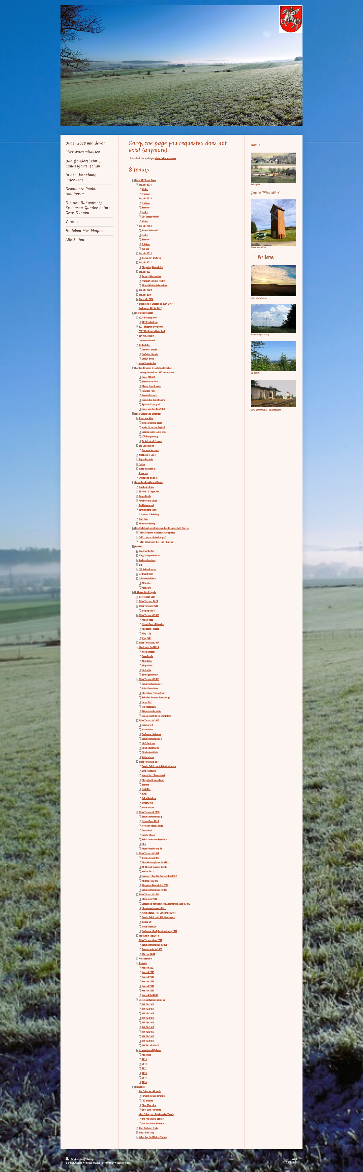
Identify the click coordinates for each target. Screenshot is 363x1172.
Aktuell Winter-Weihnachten (154, 285)
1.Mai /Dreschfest (150, 688)
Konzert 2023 (148, 967)
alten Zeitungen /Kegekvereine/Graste (156, 1114)
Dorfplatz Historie (150, 354)
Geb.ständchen (149, 798)
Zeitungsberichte (150, 674)
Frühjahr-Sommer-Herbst (153, 280)
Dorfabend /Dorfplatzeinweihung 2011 (159, 931)
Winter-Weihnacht (150, 230)
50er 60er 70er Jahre (151, 1109)
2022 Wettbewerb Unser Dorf (152, 331)
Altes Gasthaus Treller (148, 1128)
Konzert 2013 (148, 990)
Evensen (145, 784)
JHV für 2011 (148, 1009)
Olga (144, 844)
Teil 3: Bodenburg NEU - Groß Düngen (156, 542)
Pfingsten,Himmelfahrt (152, 267)
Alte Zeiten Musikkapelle (150, 1091)
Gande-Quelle (145, 496)
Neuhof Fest (147, 619)
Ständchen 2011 (149, 899)
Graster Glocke (148, 835)
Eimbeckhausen (149, 770)
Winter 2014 (147, 802)
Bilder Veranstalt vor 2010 (150, 940)
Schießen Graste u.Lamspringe (156, 697)
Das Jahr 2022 (145, 262)
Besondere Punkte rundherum (149, 482)
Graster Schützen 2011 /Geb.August (158, 917)
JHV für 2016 (148, 1032)
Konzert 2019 (148, 972)
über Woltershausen (144, 312)
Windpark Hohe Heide (152, 422)
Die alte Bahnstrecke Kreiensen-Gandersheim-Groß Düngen (162, 528)
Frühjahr (146, 194)
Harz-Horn (143, 519)
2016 (144, 1073)
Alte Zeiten (140, 1086)
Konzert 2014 (148, 986)
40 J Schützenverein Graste (154, 867)
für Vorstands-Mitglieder (150, 1050)
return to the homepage (165, 158)
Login (294, 1158)
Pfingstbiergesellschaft (149, 555)
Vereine (138, 546)
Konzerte (143, 963)
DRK (140, 564)
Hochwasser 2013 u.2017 (150, 308)
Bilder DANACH (149, 377)
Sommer (145, 207)
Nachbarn (146, 587)
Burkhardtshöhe (146, 487)
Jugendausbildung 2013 (153, 848)
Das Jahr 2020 (145, 290)
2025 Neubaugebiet (148, 317)
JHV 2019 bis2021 (150, 1045)
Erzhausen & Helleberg (149, 514)
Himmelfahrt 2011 (150, 926)
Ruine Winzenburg (147, 468)
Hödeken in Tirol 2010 (149, 935)
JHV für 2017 (148, 1036)
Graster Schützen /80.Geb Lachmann (159, 766)
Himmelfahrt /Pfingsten (153, 624)
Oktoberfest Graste (150, 748)
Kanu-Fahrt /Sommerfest (153, 775)
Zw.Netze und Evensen (152, 441)
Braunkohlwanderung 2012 (154, 890)
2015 (144, 1077)
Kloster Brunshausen (151, 386)
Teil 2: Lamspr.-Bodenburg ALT (152, 537)
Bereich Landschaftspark (153, 400)
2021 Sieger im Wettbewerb (151, 326)
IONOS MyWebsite (114, 1162)
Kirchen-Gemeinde (147, 560)
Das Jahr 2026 (145, 184)
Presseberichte (145, 958)
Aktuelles (146, 583)
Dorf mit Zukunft (146, 335)
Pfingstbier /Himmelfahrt (153, 693)
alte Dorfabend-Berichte (153, 1123)
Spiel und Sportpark (151, 404)
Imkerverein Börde (147, 578)
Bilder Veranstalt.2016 (149, 679)
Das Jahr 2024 (145, 226)
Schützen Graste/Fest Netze (154, 839)
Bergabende (147, 656)
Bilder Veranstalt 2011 (149, 894)
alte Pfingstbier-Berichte (153, 1118)
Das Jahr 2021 (145, 271)
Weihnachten (148, 757)
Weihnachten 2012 (150, 858)
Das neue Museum (150, 450)
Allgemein (146, 1054)
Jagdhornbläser (146, 574)
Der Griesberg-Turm (148, 509)
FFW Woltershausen (147, 569)
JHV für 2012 (148, 1013)
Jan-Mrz (145, 249)
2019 (144, 1059)
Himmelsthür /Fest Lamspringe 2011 (159, 912)
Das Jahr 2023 (145, 253)
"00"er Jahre (147, 1100)
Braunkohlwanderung (152, 684)
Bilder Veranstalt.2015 (149, 720)
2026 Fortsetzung (150, 322)
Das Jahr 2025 (145, 198)
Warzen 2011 (148, 922)
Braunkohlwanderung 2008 (154, 944)
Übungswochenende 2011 (154, 908)
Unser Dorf (147, 702)
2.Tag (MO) (146, 638)
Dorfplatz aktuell (149, 349)
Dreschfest (147, 830)
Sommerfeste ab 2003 (152, 949)
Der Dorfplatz (144, 345)
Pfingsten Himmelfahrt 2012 (155, 885)
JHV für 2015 (148, 1027)
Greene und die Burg (148, 477)
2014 (144, 1082)
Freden (142, 464)
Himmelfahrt (148, 729)
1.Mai (144, 793)
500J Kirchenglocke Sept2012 (156, 862)
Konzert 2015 (148, 981)
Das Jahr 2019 (145, 294)
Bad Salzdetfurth (146, 445)
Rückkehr (146, 670)
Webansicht (291, 1162)
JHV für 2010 (148, 1004)
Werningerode (148, 610)
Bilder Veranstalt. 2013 (149, 812)
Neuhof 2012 (148, 871)
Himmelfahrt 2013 (150, 821)
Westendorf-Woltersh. (151, 258)
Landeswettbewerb (147, 340)
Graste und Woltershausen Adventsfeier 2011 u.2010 (166, 903)
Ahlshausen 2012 (150, 880)
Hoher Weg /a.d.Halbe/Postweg (153, 1137)
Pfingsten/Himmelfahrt (153, 780)
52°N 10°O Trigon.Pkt (149, 491)
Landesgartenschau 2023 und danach (156, 372)
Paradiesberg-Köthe (148, 500)
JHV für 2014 (148, 1022)
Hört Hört (146, 789)
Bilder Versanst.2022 (148, 601)
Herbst (145, 212)
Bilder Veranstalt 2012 (149, 853)
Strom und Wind (146, 418)
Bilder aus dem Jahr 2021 (153, 409)
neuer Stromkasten (147, 363)
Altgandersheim (146, 459)
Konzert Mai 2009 (150, 995)
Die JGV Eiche (148, 358)
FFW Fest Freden (149, 706)
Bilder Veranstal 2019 (148, 606)
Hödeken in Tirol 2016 (149, 647)
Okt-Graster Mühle (150, 216)
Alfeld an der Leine (147, 454)
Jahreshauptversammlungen (152, 1000)
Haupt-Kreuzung (146, 1132)
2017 (144, 1068)
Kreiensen (143, 473)
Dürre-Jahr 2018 (146, 299)
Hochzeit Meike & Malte (152, 825)
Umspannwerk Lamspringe (154, 432)
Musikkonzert (148, 651)
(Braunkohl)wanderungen (154, 1095)
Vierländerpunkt (146, 505)
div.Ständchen (148, 743)
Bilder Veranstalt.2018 (149, 615)
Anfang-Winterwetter (151, 276)
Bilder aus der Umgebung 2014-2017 (156, 303)
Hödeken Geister (146, 551)
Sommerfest (147, 725)
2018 (144, 1064)
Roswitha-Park (148, 391)
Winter (145, 189)
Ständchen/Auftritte (151, 711)
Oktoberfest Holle (150, 752)
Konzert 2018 (148, 977)
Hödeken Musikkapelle (145, 592)
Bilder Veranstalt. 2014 (149, 761)
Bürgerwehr (147, 665)
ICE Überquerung (150, 436)
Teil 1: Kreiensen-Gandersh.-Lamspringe (157, 532)
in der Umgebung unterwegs (148, 413)
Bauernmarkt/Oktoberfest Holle (156, 716)
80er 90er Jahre (149, 1105)
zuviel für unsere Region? (153, 427)
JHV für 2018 (148, 1041)
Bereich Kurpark (149, 395)
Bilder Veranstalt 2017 (149, 642)
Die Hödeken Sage (147, 596)
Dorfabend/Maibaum (151, 734)
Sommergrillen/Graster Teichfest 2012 (159, 876)
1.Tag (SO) (146, 633)
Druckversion (75, 1159)
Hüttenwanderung (147, 523)
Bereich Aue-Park (150, 381)
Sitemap (89, 1159)
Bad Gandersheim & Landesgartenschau (153, 368)
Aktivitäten (147, 661)
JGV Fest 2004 (148, 954)
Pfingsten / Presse (150, 628)
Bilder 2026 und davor (145, 180)
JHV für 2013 (148, 1018)
